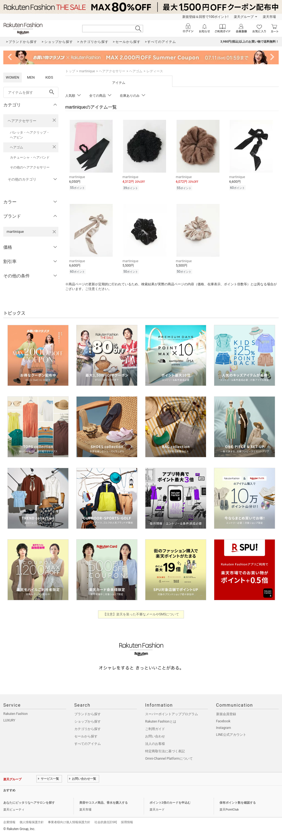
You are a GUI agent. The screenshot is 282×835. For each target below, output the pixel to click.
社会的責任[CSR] (105, 822)
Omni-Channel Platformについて (169, 759)
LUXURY (9, 720)
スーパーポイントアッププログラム (171, 714)
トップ (70, 71)
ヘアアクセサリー (22, 121)
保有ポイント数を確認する (237, 802)
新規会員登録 (226, 714)
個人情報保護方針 (32, 822)
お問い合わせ (155, 736)
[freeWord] (30, 92)
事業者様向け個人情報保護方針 (69, 822)
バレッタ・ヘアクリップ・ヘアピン (30, 135)
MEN (31, 77)
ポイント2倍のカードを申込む (170, 802)
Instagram (223, 728)
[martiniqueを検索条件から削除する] (54, 231)
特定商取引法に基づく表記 (165, 751)
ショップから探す (87, 721)
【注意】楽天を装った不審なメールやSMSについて (141, 614)
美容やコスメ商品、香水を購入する (103, 802)
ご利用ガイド (155, 729)
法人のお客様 (155, 744)
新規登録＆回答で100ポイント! (205, 17)
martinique (87, 71)
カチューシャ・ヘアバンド (30, 157)
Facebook (223, 721)
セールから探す (85, 736)
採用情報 (127, 822)
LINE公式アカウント (231, 735)
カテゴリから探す (87, 729)
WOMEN (12, 77)
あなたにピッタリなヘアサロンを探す (29, 802)
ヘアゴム (16, 147)
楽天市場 (269, 17)
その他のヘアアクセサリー (30, 167)
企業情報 (9, 822)
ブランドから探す (87, 714)
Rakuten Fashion (15, 714)
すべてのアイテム (87, 744)
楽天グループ (244, 17)
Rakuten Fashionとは (160, 721)
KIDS (49, 77)
